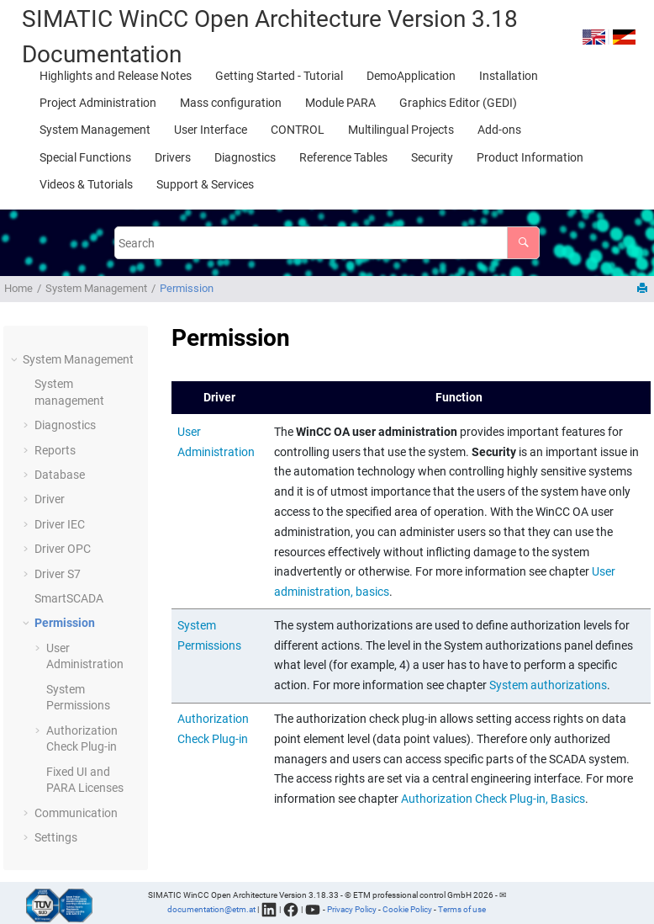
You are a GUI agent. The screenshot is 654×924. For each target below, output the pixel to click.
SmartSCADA (68, 598)
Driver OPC (62, 548)
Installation (508, 75)
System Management (95, 129)
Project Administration (98, 102)
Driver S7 (57, 574)
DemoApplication (411, 75)
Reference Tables (343, 157)
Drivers (173, 157)
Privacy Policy (352, 908)
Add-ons (499, 129)
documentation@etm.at (211, 908)
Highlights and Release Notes (116, 75)
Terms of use (462, 908)
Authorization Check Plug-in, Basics (493, 798)
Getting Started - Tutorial (279, 75)
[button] (16, 360)
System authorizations (548, 685)
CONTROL (297, 129)
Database (59, 474)
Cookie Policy (407, 908)
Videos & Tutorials (86, 184)
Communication (76, 813)
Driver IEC (59, 524)
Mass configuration (231, 102)
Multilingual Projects (401, 129)
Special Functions (85, 157)
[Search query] (327, 242)
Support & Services (205, 184)
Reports (55, 450)
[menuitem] (115, 75)
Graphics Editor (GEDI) (458, 102)
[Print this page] (644, 289)
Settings (55, 837)
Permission (187, 288)
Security (432, 157)
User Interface (210, 129)
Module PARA (340, 102)
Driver (49, 499)
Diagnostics (245, 157)
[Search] (523, 242)
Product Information (530, 157)
